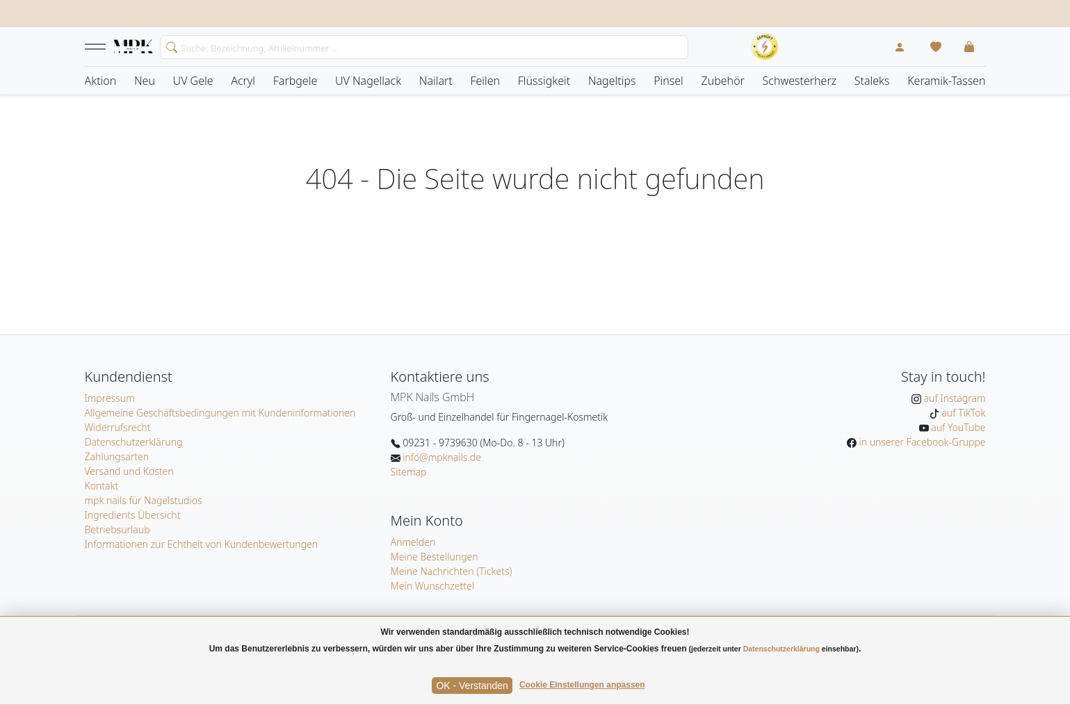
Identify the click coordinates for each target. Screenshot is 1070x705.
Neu (144, 80)
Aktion (101, 80)
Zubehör (722, 80)
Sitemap (409, 471)
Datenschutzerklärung (134, 441)
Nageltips (612, 80)
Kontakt (102, 485)
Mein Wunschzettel (433, 585)
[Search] (424, 47)
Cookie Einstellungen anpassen (582, 685)
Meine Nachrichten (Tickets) (451, 571)
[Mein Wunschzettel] (935, 46)
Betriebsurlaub (117, 529)
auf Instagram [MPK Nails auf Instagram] (953, 398)
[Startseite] (133, 47)
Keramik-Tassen (946, 80)
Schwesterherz (800, 80)
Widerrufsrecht (118, 427)
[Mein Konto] (899, 46)
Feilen (485, 80)
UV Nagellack (368, 80)
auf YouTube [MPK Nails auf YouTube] (957, 427)
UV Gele (193, 80)
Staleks (872, 80)
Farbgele (295, 80)
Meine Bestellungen (434, 556)
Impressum (110, 398)
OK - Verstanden (472, 685)
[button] (95, 46)
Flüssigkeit (544, 80)
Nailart (436, 80)
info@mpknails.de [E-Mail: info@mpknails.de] (440, 457)
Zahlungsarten (117, 456)
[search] (169, 46)
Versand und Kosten (129, 471)
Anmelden (413, 542)
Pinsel (668, 80)
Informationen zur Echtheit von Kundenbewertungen (201, 544)
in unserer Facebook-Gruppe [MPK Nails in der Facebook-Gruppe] (921, 441)
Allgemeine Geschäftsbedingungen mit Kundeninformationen (220, 412)
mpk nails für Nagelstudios (143, 500)
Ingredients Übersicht (133, 514)
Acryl (243, 80)
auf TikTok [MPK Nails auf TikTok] (962, 412)
